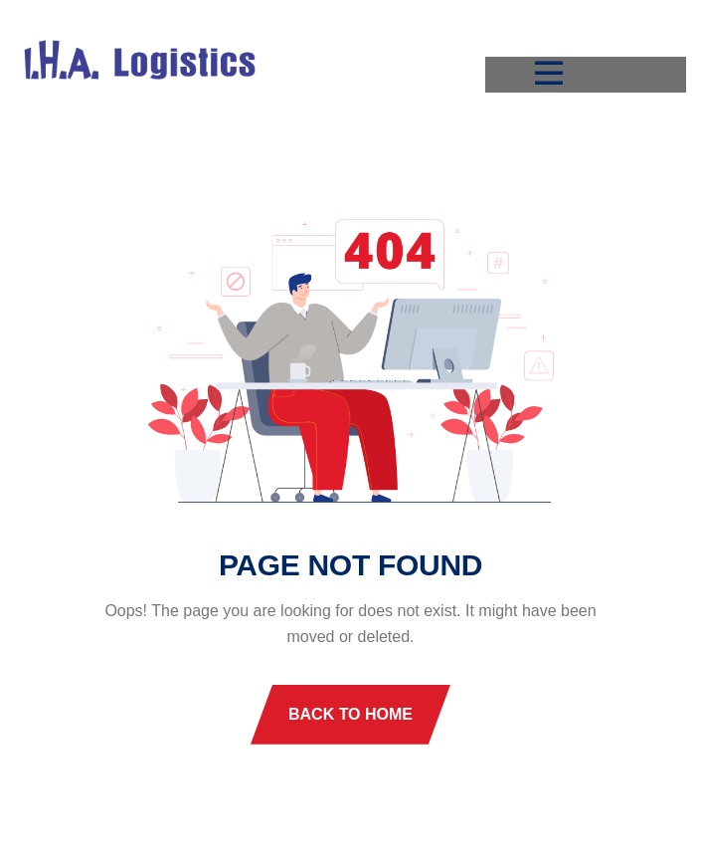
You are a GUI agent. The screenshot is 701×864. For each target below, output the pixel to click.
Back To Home (350, 714)
